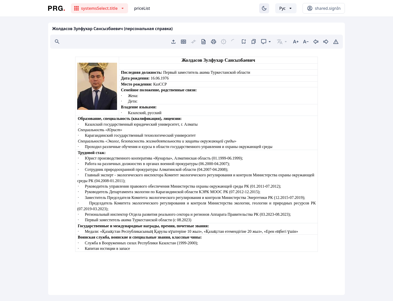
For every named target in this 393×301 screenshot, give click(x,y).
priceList (142, 8)
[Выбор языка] (286, 8)
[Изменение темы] (264, 8)
